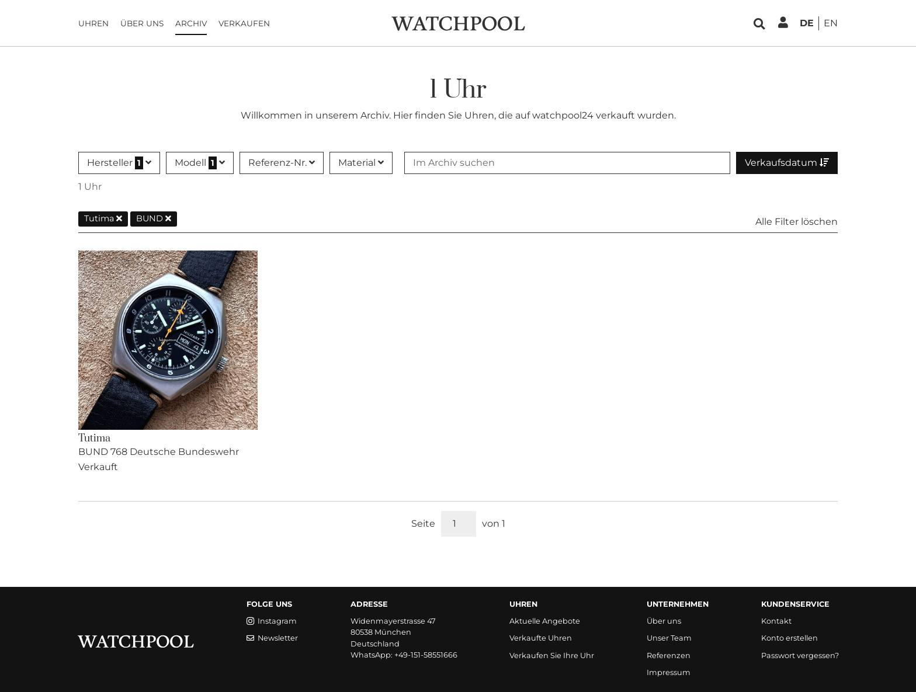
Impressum (669, 672)
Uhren (93, 23)
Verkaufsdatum (787, 162)
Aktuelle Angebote (544, 621)
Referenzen (669, 655)
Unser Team (669, 638)
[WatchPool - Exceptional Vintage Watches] (458, 22)
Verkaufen (244, 23)
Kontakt (776, 621)
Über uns (142, 23)
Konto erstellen (789, 638)
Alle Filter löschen (796, 221)
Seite (423, 523)
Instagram (272, 621)
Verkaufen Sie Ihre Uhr (551, 655)
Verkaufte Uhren (540, 638)
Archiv (191, 23)
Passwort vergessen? (800, 655)
